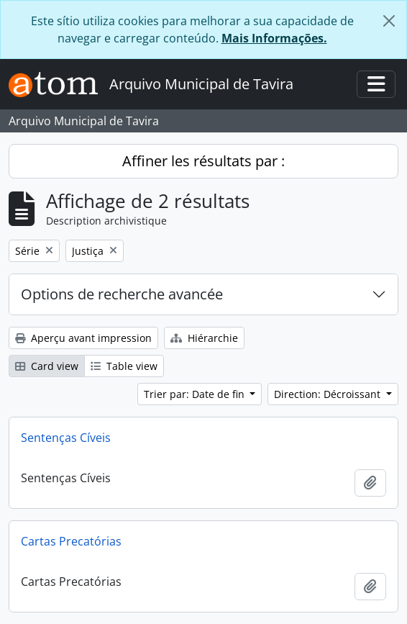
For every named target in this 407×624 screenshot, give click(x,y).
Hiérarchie (204, 338)
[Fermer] (389, 21)
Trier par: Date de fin (195, 394)
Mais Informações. (274, 38)
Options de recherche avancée (122, 294)
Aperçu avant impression (83, 338)
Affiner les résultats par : (203, 161)
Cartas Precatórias (71, 541)
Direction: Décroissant (328, 394)
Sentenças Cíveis (66, 438)
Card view (46, 366)
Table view (124, 366)
